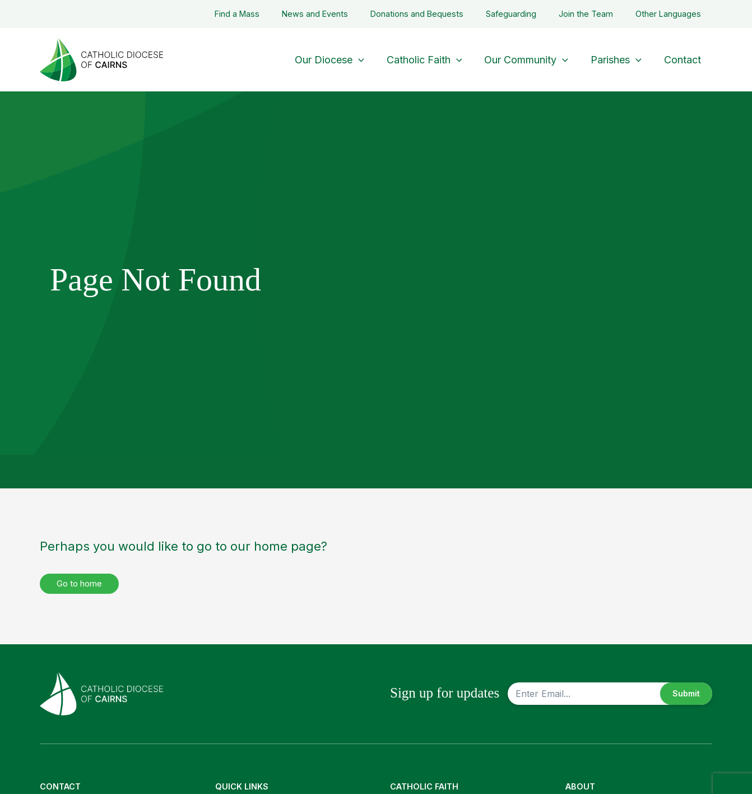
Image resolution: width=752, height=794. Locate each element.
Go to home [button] (82, 583)
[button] (368, 60)
